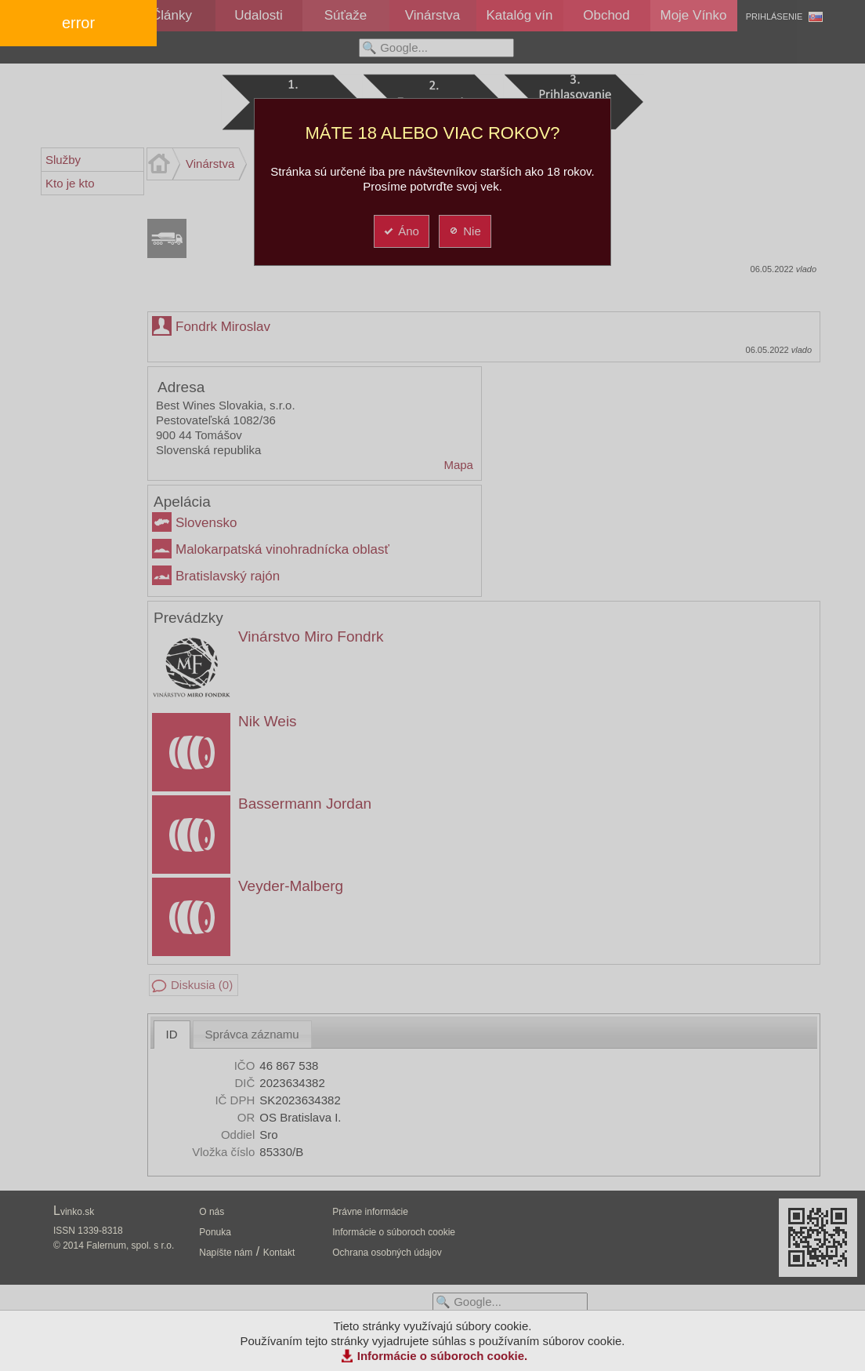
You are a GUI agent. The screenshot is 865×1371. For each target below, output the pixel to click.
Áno (400, 231)
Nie (464, 231)
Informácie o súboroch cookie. (442, 1355)
